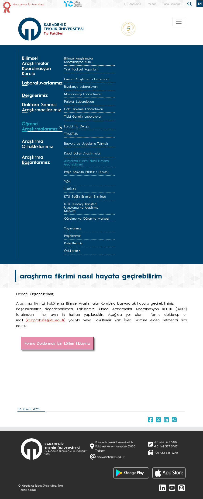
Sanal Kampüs (171, 4)
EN (200, 3)
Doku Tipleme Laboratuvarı (83, 109)
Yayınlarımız (72, 228)
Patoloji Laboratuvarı (79, 101)
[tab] (42, 65)
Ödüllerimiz (72, 250)
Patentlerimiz (73, 243)
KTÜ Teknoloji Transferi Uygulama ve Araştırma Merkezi (81, 207)
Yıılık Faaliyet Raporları (80, 69)
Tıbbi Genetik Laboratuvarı (83, 116)
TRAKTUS (71, 133)
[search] (190, 3)
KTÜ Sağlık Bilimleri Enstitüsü (85, 196)
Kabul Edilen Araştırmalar (82, 153)
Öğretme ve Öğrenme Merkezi (86, 218)
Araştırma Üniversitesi (29, 4)
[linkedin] (162, 487)
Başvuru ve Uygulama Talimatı (86, 143)
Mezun (152, 4)
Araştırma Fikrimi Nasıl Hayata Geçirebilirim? (86, 162)
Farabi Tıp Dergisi (76, 126)
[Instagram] (181, 487)
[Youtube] (172, 487)
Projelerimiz (72, 235)
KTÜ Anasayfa (132, 4)
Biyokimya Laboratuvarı (81, 86)
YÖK (67, 181)
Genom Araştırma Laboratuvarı (86, 79)
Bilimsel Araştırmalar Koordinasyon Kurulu (78, 60)
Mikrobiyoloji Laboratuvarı (82, 94)
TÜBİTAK (70, 189)
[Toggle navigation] (178, 21)
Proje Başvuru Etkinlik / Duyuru (86, 171)
